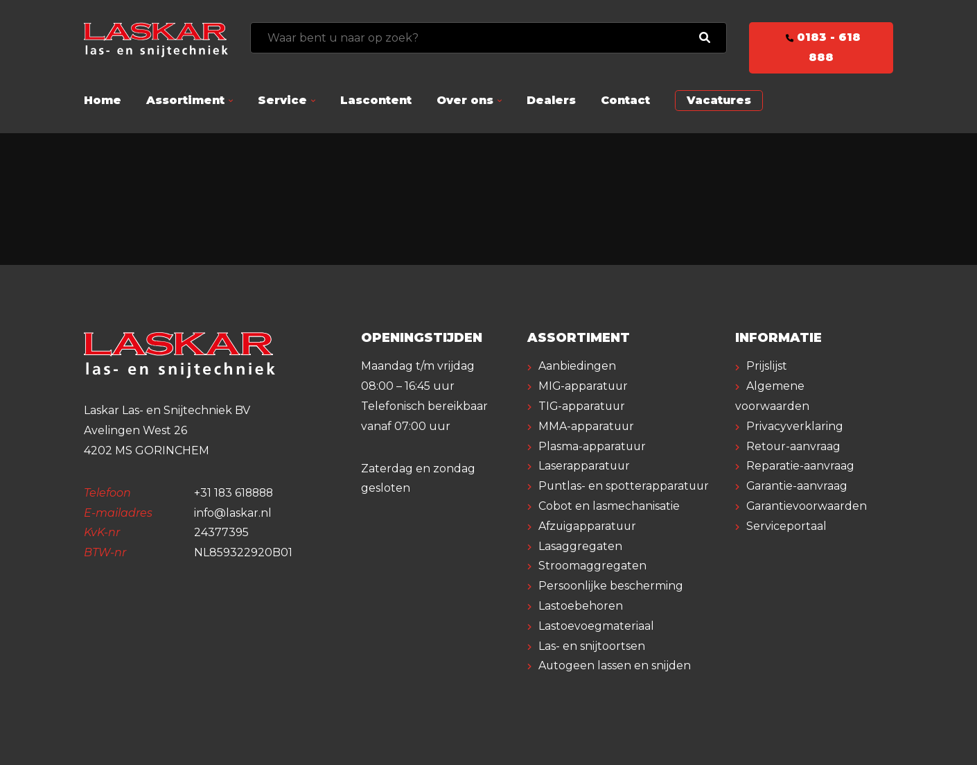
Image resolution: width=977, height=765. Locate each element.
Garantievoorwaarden (807, 506)
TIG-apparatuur (582, 406)
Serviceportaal (786, 526)
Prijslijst (766, 365)
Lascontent (376, 100)
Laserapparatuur (584, 465)
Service (282, 100)
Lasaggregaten (580, 546)
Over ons (465, 100)
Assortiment (185, 100)
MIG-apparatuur (584, 386)
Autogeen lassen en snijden (615, 665)
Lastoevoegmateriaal (596, 626)
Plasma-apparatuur (592, 446)
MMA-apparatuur (586, 426)
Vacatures (719, 100)
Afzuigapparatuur (588, 526)
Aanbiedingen (577, 365)
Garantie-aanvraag (797, 485)
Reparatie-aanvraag (800, 465)
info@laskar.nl (233, 512)
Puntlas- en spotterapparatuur (624, 485)
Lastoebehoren (580, 605)
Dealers (551, 100)
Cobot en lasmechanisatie (609, 506)
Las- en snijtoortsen (591, 646)
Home (102, 100)
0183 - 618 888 (821, 47)
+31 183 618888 (235, 492)
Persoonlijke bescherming (610, 585)
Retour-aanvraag (793, 446)
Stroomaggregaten (592, 565)
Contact (625, 100)
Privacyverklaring (794, 426)
